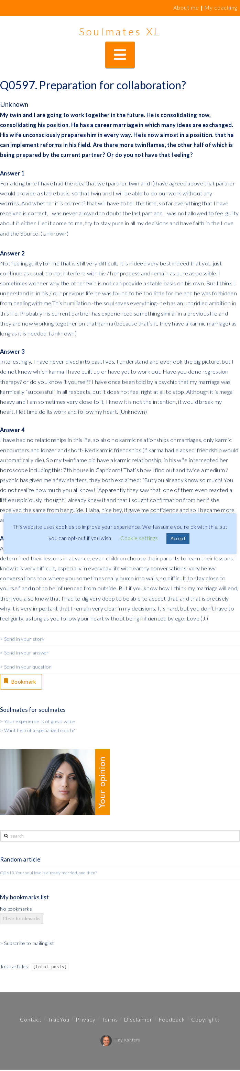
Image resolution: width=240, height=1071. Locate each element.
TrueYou (58, 1020)
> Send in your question (26, 667)
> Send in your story (22, 639)
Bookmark (20, 681)
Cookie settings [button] (139, 538)
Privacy (86, 1020)
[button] (119, 55)
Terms (110, 1020)
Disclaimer (138, 1020)
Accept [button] (178, 538)
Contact (31, 1020)
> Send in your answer (24, 653)
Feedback (172, 1020)
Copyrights (205, 1020)
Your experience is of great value (39, 722)
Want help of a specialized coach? (39, 731)
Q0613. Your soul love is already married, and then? (48, 873)
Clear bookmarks (22, 919)
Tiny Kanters (120, 1040)
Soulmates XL (120, 31)
